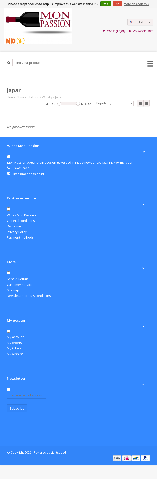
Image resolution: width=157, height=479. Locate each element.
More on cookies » (136, 4)
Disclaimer (14, 226)
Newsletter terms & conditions (29, 295)
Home (11, 97)
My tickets (14, 348)
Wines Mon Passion (21, 215)
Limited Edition (28, 97)
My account (141, 31)
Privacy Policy (17, 232)
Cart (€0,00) (114, 31)
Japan (59, 97)
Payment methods (20, 237)
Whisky (47, 97)
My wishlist (15, 354)
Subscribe (17, 408)
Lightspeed (58, 452)
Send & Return (17, 279)
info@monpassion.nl (28, 174)
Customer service (20, 284)
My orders (14, 343)
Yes (105, 4)
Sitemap (13, 290)
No (117, 4)
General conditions (21, 220)
